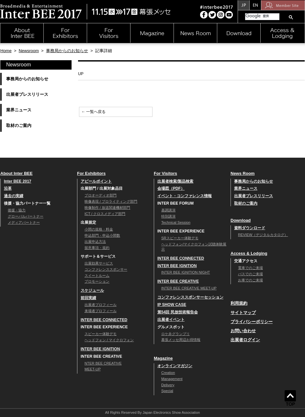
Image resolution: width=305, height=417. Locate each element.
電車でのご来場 (250, 268)
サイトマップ (243, 312)
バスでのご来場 (250, 274)
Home (6, 50)
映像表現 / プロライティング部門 (111, 201)
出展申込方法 (95, 241)
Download (241, 220)
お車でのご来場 (250, 280)
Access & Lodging (249, 253)
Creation (168, 373)
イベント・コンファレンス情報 (184, 196)
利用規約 (239, 303)
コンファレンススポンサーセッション (190, 297)
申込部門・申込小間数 (102, 235)
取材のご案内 (18, 125)
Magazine (163, 358)
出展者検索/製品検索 (175, 181)
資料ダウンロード (249, 228)
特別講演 (168, 216)
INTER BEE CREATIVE (178, 281)
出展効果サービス (99, 263)
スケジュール (92, 290)
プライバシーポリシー (252, 321)
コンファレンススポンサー (106, 269)
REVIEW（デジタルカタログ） (263, 235)
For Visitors (165, 173)
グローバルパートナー (25, 216)
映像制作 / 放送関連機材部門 (107, 207)
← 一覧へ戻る (93, 111)
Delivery (168, 385)
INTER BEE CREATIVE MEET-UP (189, 288)
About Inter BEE (16, 173)
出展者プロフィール (101, 305)
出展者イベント (171, 319)
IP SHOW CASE (171, 304)
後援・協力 (17, 210)
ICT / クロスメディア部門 (105, 214)
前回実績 (88, 298)
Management (172, 379)
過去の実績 (13, 196)
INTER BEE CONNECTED (104, 320)
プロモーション (97, 281)
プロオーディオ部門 (101, 195)
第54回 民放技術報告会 (177, 312)
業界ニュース (18, 109)
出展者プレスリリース (27, 94)
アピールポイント (96, 181)
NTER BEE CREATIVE (103, 363)
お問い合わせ (243, 330)
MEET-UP (93, 369)
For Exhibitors (91, 173)
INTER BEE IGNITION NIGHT (185, 272)
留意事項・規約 (97, 248)
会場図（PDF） (171, 188)
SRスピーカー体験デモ (179, 238)
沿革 (8, 188)
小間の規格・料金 (99, 229)
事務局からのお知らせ (67, 50)
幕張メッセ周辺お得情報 (180, 340)
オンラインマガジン (174, 366)
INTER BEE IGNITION (100, 349)
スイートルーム (97, 275)
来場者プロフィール (101, 311)
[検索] (261, 16)
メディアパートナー (24, 222)
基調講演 (168, 210)
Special (167, 391)
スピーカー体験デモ (101, 334)
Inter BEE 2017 (17, 181)
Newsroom (29, 50)
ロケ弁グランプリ (175, 334)
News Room (242, 173)
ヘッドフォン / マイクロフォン (109, 340)
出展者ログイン (245, 339)
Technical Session (175, 222)
